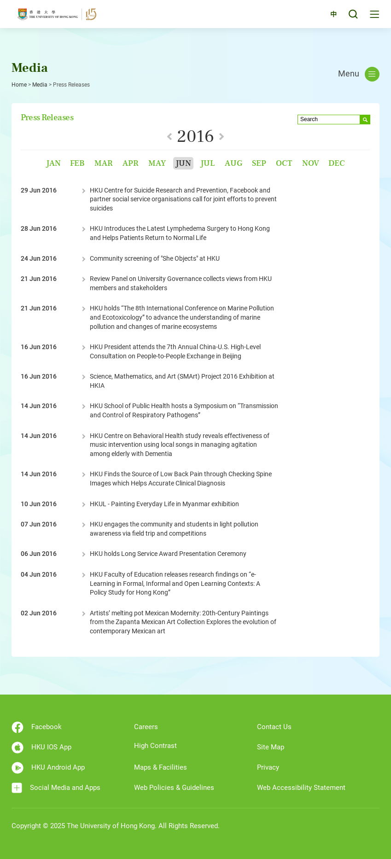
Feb (77, 163)
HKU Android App (48, 768)
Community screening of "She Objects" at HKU (155, 258)
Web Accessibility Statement (301, 787)
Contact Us (274, 727)
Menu (358, 74)
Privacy (268, 767)
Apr (131, 163)
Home (19, 85)
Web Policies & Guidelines (174, 787)
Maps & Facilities (160, 767)
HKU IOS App (41, 748)
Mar (103, 163)
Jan (53, 163)
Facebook (37, 727)
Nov (310, 163)
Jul (207, 163)
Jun (183, 163)
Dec (336, 163)
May (157, 163)
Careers (146, 727)
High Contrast (155, 746)
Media (39, 85)
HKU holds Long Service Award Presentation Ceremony (168, 553)
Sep (259, 163)
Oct (284, 163)
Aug (233, 163)
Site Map (270, 747)
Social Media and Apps (56, 788)
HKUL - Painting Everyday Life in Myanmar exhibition (164, 504)
